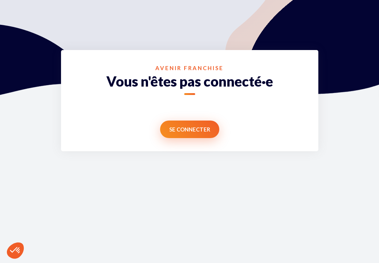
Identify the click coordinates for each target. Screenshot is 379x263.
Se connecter (189, 129)
